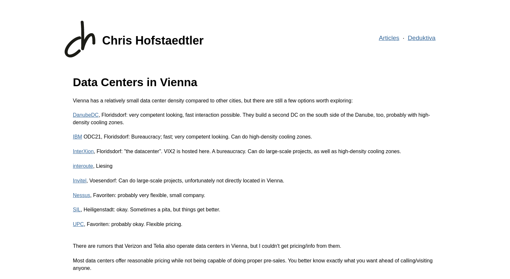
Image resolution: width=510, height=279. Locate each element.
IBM (77, 137)
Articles (389, 37)
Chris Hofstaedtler (153, 40)
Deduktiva (422, 37)
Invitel (80, 180)
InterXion (83, 151)
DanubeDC (86, 115)
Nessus (81, 195)
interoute (83, 166)
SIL (77, 209)
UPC (78, 224)
